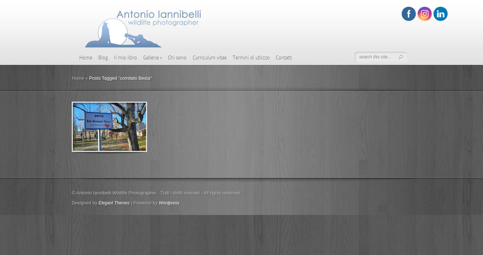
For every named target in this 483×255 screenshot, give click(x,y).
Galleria (152, 58)
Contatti (284, 58)
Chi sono (177, 58)
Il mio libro (125, 58)
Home (85, 58)
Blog (103, 58)
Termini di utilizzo (251, 58)
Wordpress (169, 202)
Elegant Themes (114, 202)
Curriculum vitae (210, 58)
